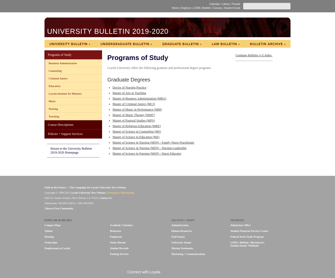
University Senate (181, 242)
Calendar (214, 4)
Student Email (232, 8)
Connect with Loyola (143, 272)
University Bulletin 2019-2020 (108, 31)
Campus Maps (52, 225)
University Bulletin (69, 44)
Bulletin (206, 8)
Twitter (186, 272)
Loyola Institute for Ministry (65, 93)
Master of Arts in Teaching (129, 93)
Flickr (177, 272)
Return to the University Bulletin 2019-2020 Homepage (71, 150)
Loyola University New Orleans (90, 6)
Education (54, 86)
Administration (180, 225)
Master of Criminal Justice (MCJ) (134, 104)
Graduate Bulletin (181, 44)
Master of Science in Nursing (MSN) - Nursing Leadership (150, 148)
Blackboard (257, 242)
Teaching (54, 116)
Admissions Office (240, 225)
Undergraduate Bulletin (126, 44)
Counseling (55, 70)
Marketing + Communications (188, 254)
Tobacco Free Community (59, 208)
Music (52, 101)
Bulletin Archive (268, 44)
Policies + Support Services (65, 134)
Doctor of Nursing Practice (130, 87)
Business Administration (63, 63)
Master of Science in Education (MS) (136, 137)
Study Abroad (118, 242)
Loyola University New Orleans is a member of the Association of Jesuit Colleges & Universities (279, 195)
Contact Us (105, 198)
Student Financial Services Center (249, 231)
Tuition (48, 231)
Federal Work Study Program (247, 236)
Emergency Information (120, 192)
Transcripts (50, 242)
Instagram (194, 272)
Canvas (217, 8)
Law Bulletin (225, 44)
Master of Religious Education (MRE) (137, 126)
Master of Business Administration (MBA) (139, 98)
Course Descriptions (61, 125)
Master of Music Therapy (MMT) (134, 115)
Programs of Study (59, 55)
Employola (116, 236)
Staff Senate (178, 236)
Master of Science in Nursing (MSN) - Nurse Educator (147, 153)
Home (175, 8)
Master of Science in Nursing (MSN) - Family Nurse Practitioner (153, 142)
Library (226, 4)
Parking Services (119, 254)
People (236, 4)
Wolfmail (253, 245)
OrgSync (186, 8)
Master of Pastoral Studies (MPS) (134, 120)
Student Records (119, 248)
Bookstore (115, 231)
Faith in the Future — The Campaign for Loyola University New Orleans (85, 187)
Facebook (168, 272)
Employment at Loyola (57, 248)
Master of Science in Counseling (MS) (137, 131)
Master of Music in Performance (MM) (137, 109)
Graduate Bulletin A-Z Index (254, 55)
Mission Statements (182, 248)
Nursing (53, 108)
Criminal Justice (58, 78)
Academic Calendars (121, 225)
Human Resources (181, 231)
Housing (49, 236)
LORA (196, 8)
